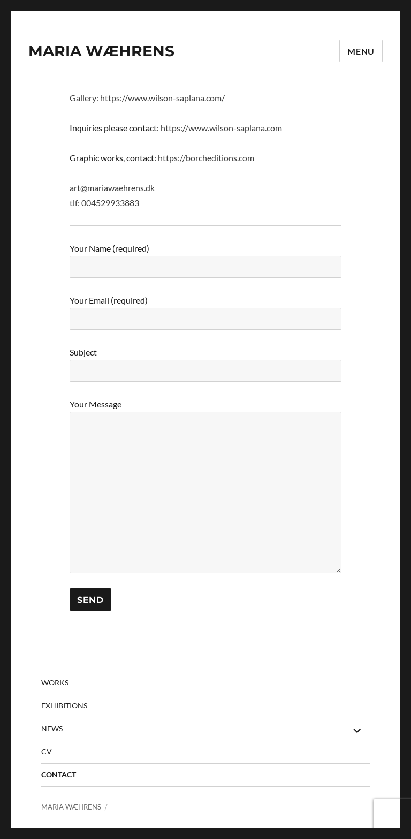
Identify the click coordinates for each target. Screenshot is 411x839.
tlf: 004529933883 (104, 203)
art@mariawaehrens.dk (112, 188)
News (52, 728)
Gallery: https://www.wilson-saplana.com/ (147, 98)
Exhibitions (64, 705)
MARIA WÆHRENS (101, 51)
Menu (361, 51)
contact (58, 774)
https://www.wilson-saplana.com (221, 128)
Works (54, 682)
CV (46, 751)
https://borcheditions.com (206, 158)
